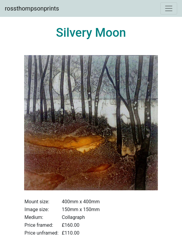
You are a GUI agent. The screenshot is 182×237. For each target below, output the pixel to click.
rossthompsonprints (32, 8)
